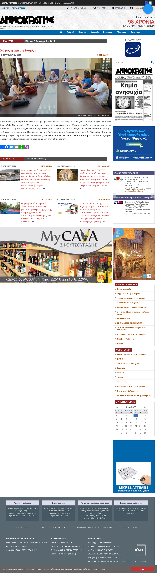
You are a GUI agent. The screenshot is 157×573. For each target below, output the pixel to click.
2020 (117, 410)
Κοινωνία (82, 32)
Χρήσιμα (56, 37)
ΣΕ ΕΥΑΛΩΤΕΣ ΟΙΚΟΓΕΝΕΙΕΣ (129, 323)
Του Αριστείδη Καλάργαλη (128, 363)
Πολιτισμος (104, 199)
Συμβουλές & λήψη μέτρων (128, 294)
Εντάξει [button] (142, 569)
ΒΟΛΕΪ (120, 343)
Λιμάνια (120, 373)
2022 (126, 410)
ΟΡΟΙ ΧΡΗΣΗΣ (23, 527)
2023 (131, 410)
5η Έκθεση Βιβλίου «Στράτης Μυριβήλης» (134, 395)
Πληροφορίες (79, 37)
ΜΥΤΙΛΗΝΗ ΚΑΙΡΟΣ (134, 451)
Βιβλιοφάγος (34, 37)
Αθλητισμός (121, 32)
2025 (140, 410)
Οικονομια (104, 166)
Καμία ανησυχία (124, 289)
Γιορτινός (121, 368)
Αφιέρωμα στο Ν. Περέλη (127, 303)
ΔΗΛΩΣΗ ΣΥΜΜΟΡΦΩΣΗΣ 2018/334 (94, 527)
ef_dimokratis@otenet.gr (143, 8)
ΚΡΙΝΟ (120, 359)
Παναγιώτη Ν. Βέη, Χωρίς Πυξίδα (131, 386)
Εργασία (21, 37)
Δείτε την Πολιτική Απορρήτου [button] (95, 569)
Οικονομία (95, 32)
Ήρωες (120, 377)
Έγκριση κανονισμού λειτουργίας (131, 298)
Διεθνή (67, 37)
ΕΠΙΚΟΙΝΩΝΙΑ (130, 527)
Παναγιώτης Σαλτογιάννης (128, 391)
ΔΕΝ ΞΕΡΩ (121, 382)
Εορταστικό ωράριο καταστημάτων (132, 307)
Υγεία (46, 37)
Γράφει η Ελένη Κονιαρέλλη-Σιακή (131, 354)
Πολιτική (70, 32)
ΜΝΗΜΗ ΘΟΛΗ (123, 319)
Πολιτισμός (107, 32)
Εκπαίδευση (135, 32)
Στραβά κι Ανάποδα (125, 339)
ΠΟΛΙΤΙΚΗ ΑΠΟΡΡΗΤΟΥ (53, 527)
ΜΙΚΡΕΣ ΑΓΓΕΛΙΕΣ (134, 487)
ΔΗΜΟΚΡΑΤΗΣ (9, 3)
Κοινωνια (103, 55)
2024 (136, 410)
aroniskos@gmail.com (134, 191)
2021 (122, 410)
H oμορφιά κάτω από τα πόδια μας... (132, 334)
